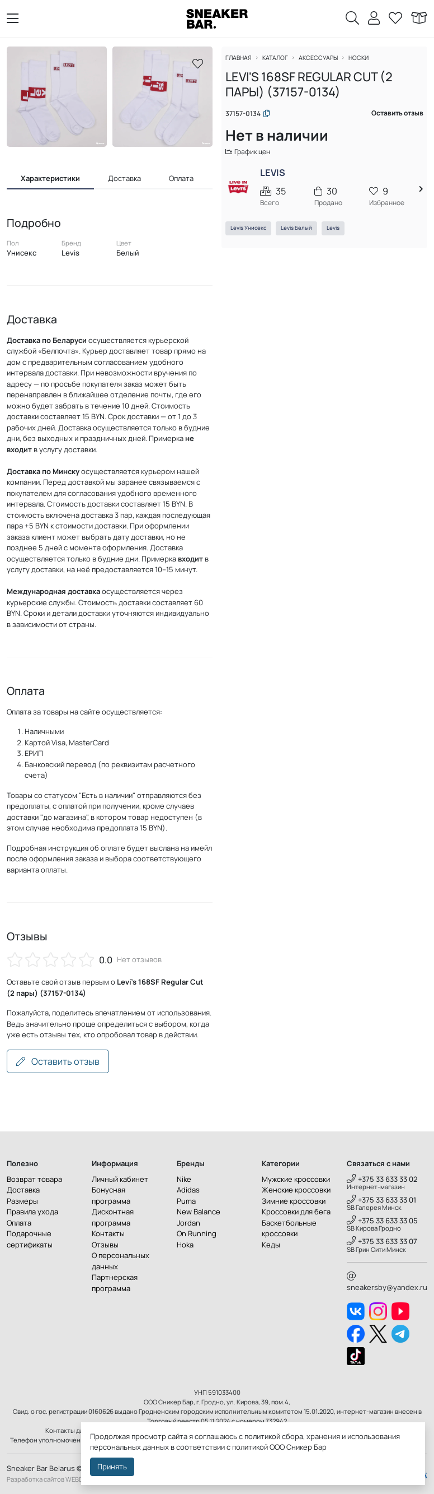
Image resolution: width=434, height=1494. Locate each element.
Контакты (108, 1233)
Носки (369, 63)
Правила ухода (32, 1212)
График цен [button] (254, 157)
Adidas (188, 1190)
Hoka (185, 1245)
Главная (244, 63)
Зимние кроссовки (294, 1201)
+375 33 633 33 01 (381, 1200)
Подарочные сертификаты (30, 1239)
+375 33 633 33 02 (382, 1179)
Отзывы (105, 1245)
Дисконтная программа (113, 1217)
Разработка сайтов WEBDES (49, 1479)
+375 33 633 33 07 (382, 1241)
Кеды (271, 1245)
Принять (112, 1466)
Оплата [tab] (181, 178)
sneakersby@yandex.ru (387, 1282)
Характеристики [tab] (50, 178)
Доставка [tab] (124, 178)
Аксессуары (327, 63)
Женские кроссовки (296, 1190)
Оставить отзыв (58, 1061)
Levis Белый (301, 235)
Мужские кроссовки (296, 1179)
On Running (196, 1233)
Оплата (19, 1223)
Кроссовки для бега (296, 1212)
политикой (250, 1447)
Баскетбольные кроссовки (289, 1228)
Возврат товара (34, 1179)
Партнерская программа (115, 1282)
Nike (184, 1179)
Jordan (188, 1223)
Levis (338, 235)
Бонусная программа (111, 1195)
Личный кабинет (120, 1179)
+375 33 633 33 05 (382, 1220)
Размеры (22, 1201)
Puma (186, 1201)
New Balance (198, 1212)
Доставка (23, 1190)
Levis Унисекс (253, 235)
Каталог (282, 63)
